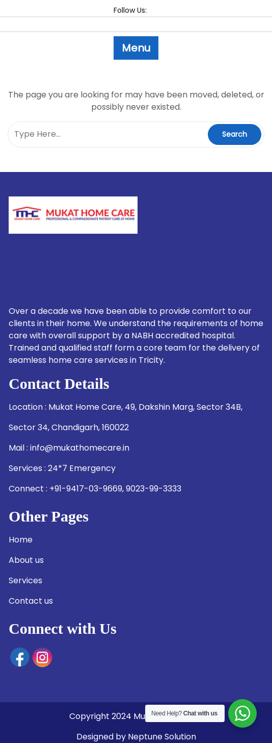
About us (26, 560)
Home (21, 540)
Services (25, 580)
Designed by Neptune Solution (136, 736)
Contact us (31, 601)
